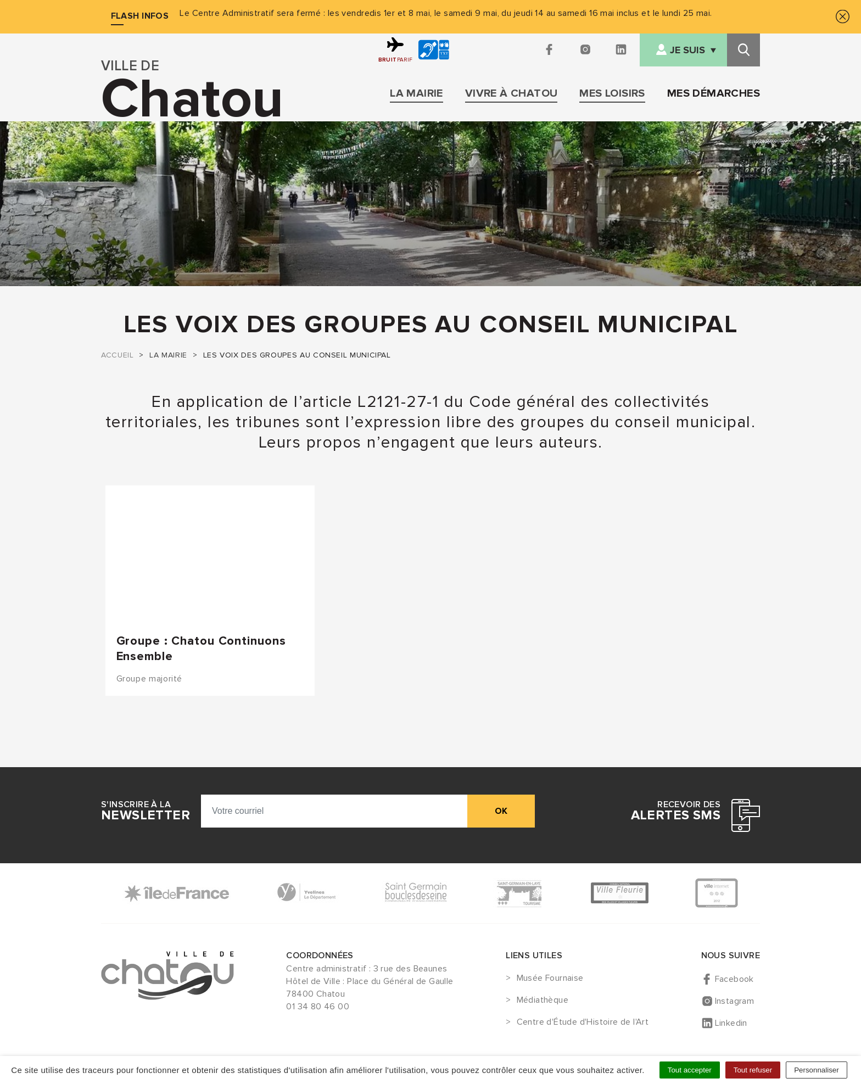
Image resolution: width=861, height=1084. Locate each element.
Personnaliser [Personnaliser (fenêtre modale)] (816, 1070)
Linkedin (731, 1023)
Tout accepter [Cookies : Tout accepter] (690, 1070)
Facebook (734, 979)
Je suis (687, 50)
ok (501, 811)
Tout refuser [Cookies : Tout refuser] (753, 1070)
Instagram (734, 1001)
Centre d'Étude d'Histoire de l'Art (583, 1022)
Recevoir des (675, 811)
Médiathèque (542, 1000)
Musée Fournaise (550, 979)
